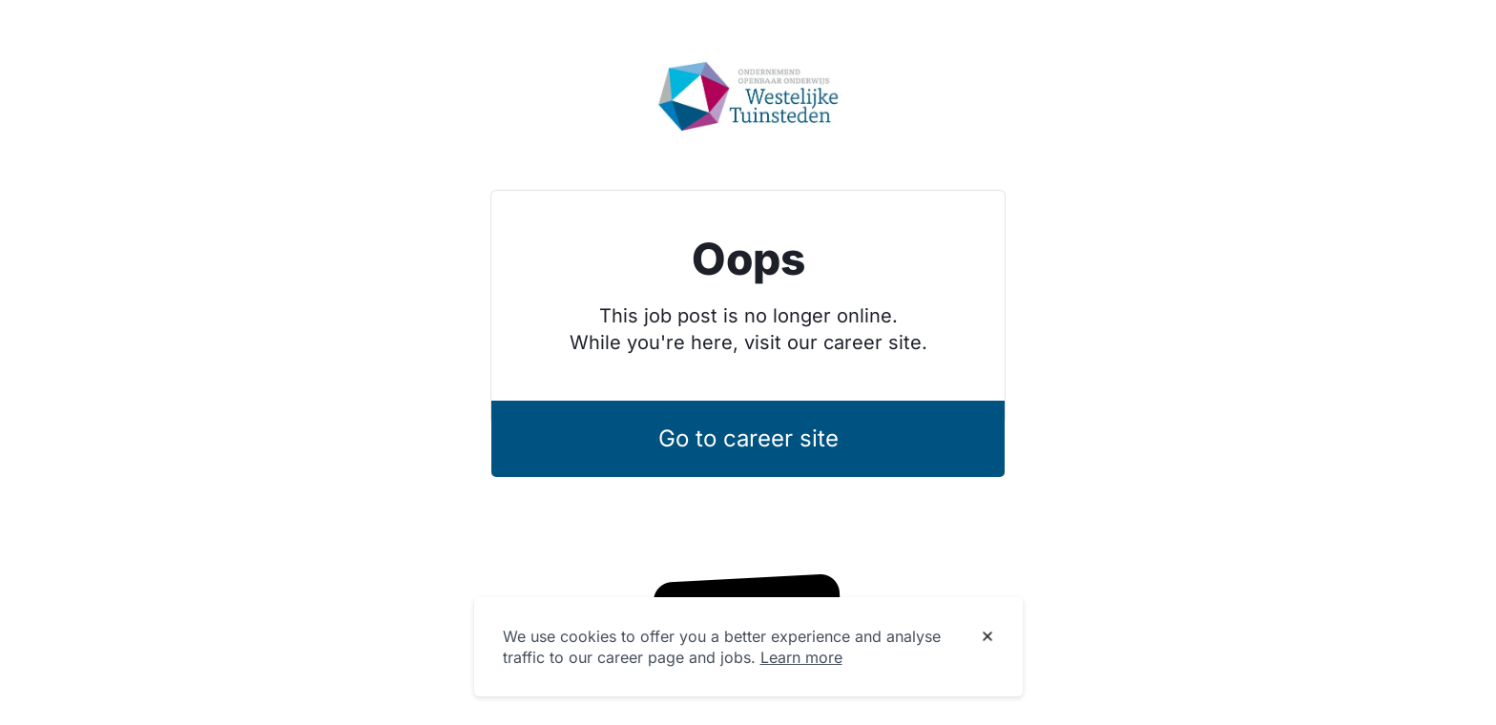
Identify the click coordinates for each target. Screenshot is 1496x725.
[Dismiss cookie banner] (987, 637)
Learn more (801, 657)
